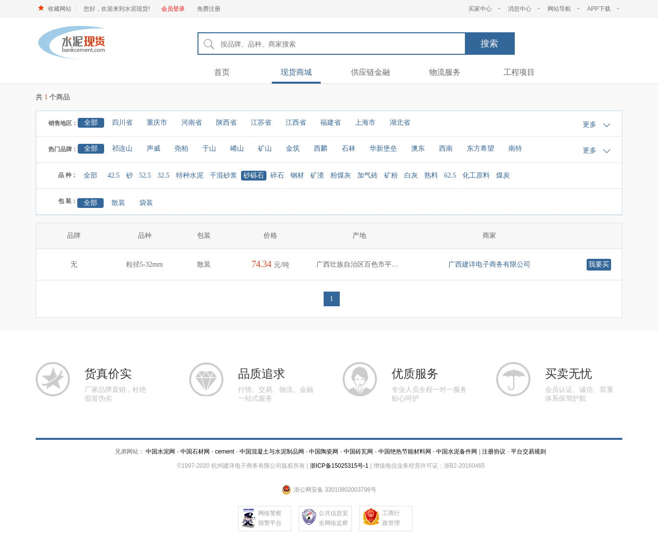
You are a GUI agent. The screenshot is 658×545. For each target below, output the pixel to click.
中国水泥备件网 (456, 451)
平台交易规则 (528, 451)
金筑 (293, 148)
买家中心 (484, 8)
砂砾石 (253, 175)
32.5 (163, 175)
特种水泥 (189, 175)
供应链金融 (370, 72)
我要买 (599, 264)
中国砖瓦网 (358, 451)
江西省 (295, 122)
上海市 (365, 122)
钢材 (297, 175)
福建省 (330, 122)
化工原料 (476, 175)
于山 (209, 148)
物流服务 (445, 72)
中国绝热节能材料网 (404, 451)
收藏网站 (59, 8)
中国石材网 (195, 451)
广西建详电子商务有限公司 (489, 264)
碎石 (277, 175)
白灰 (411, 175)
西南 (446, 148)
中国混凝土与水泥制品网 (272, 451)
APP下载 (603, 8)
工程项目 (519, 72)
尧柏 (181, 148)
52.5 (145, 175)
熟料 (431, 175)
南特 (515, 148)
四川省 (122, 122)
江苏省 (261, 122)
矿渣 (317, 175)
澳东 (418, 148)
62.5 (450, 175)
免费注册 (208, 8)
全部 (91, 122)
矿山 (265, 148)
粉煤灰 (340, 175)
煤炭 (503, 175)
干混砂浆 (223, 175)
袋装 (146, 202)
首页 (222, 72)
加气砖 (367, 175)
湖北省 (400, 122)
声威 (153, 148)
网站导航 (564, 8)
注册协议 (493, 451)
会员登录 (173, 8)
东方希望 (480, 148)
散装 (118, 202)
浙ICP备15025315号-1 (339, 465)
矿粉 (391, 175)
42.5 (114, 175)
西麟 (321, 148)
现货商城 (296, 72)
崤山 (237, 148)
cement (224, 451)
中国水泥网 (160, 451)
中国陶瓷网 (323, 451)
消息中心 (524, 8)
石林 (348, 148)
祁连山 (122, 148)
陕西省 (226, 122)
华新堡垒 (383, 148)
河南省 (191, 122)
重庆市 (157, 122)
